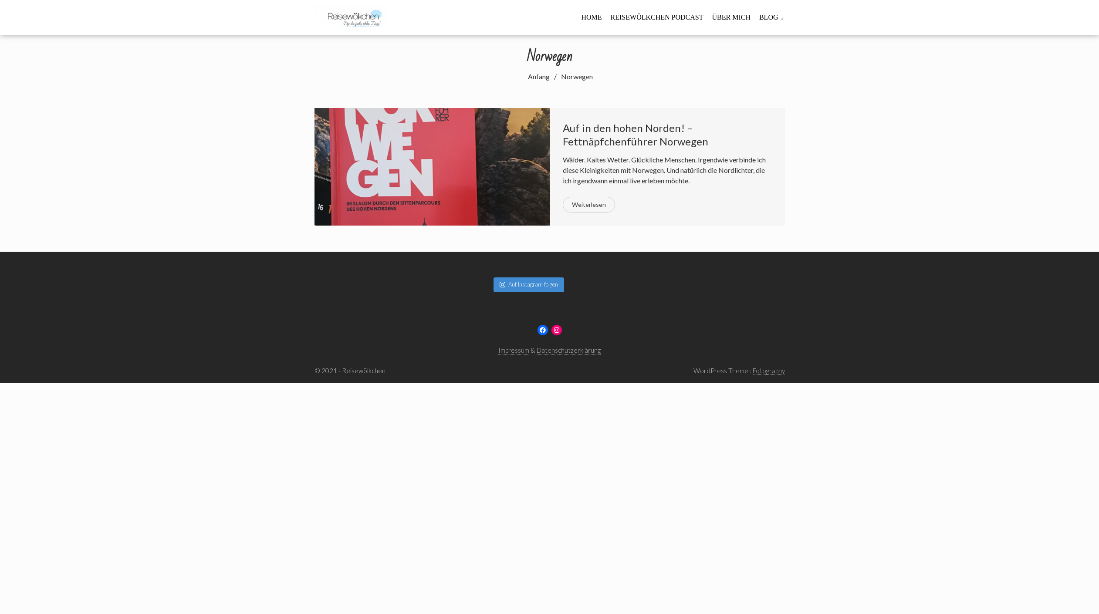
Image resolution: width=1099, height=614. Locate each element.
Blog (768, 17)
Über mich (731, 17)
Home (591, 17)
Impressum (513, 350)
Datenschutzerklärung (569, 350)
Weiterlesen (589, 204)
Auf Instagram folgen (529, 284)
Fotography (769, 370)
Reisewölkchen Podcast (657, 17)
